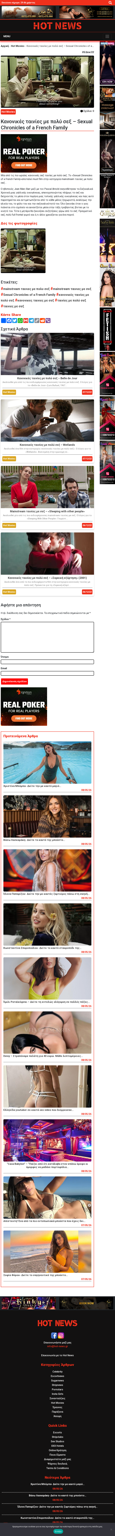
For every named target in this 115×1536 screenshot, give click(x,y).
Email (4, 668)
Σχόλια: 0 (87, 111)
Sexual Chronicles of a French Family (28, 295)
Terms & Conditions (57, 1468)
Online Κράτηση (57, 1450)
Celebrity (57, 1371)
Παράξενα (57, 1411)
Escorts (57, 1432)
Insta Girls (57, 1393)
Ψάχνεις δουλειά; (57, 1463)
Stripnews (57, 1385)
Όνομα (4, 656)
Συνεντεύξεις (57, 1398)
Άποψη (57, 1416)
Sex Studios (57, 1441)
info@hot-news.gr (57, 1346)
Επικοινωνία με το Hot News (57, 1355)
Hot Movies (17, 46)
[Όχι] (111, 1529)
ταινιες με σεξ (12, 306)
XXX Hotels (57, 1445)
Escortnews (57, 1376)
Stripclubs (57, 1437)
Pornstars (57, 1389)
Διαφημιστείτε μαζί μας (57, 1459)
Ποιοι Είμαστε (58, 1454)
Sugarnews (57, 1380)
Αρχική (5, 46)
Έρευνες (57, 1407)
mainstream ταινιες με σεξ (70, 289)
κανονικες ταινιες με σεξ (35, 300)
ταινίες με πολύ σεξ (70, 300)
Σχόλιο (5, 619)
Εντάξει (58, 1531)
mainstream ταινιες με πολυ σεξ (25, 289)
